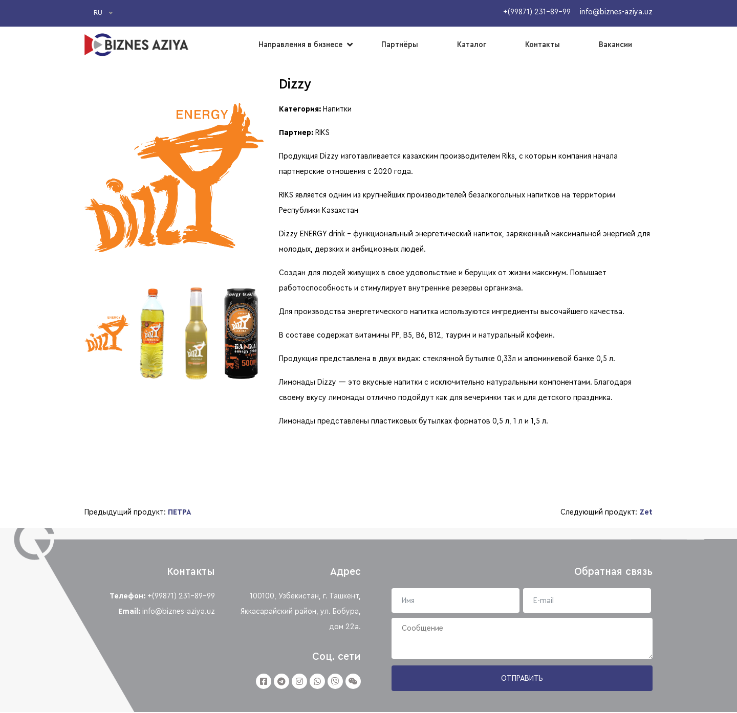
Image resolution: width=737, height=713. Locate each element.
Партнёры (399, 44)
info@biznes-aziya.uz (178, 612)
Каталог (471, 44)
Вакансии (615, 44)
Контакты (542, 44)
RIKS (322, 131)
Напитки (337, 108)
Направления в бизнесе (300, 44)
